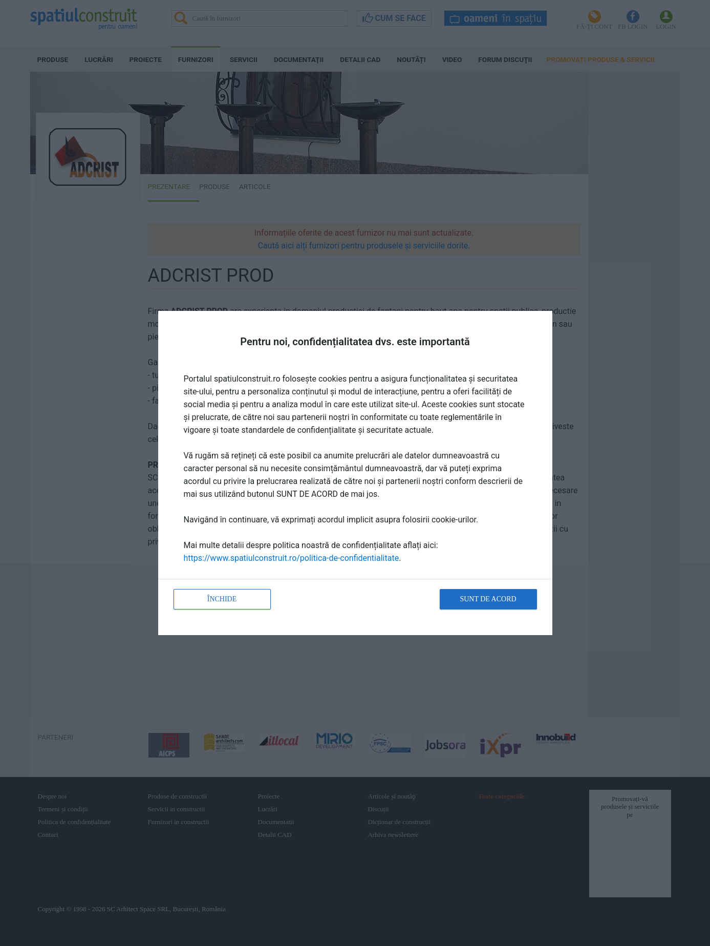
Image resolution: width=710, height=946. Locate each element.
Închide (222, 599)
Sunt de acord (488, 599)
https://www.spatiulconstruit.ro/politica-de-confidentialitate (291, 558)
